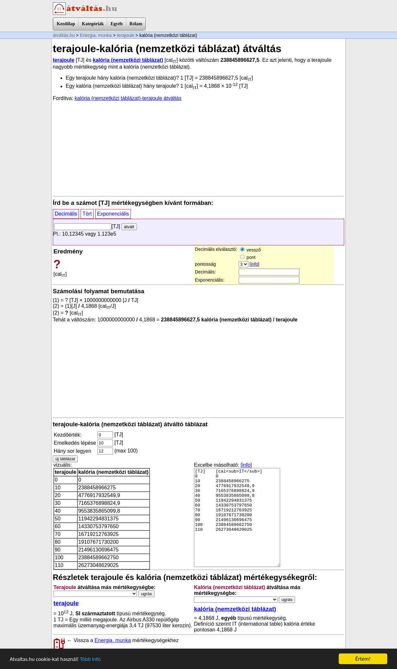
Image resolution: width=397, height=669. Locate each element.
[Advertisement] (198, 148)
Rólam (136, 23)
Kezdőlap (66, 23)
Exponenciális (113, 214)
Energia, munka (96, 35)
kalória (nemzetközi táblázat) (128, 60)
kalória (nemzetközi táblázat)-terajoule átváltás (128, 98)
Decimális (66, 214)
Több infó (90, 659)
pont (247, 257)
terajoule (125, 35)
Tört (87, 214)
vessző (250, 249)
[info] (254, 264)
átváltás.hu (64, 35)
